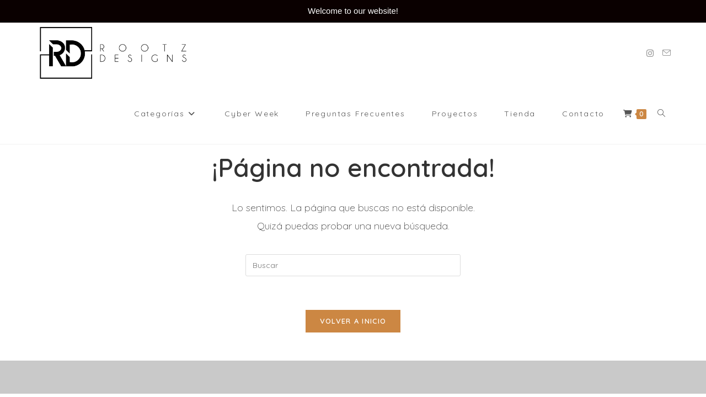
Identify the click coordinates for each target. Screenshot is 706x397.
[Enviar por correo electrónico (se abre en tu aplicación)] (666, 53)
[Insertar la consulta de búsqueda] (353, 265)
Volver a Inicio (353, 320)
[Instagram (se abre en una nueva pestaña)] (650, 53)
